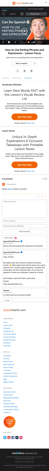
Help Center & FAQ (9, 392)
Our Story (6, 358)
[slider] (32, 42)
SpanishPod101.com (28, 458)
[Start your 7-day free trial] (9, 422)
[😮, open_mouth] (45, 194)
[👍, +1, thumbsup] (45, 196)
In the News (7, 370)
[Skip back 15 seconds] (3, 42)
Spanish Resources (9, 340)
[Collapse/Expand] (24, 179)
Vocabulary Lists (8, 331)
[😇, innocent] (38, 194)
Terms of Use (29, 461)
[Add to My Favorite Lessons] (17, 71)
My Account (7, 401)
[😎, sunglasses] (18, 194)
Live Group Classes (9, 337)
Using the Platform (9, 403)
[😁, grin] (11, 194)
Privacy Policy (19, 461)
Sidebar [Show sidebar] (36, 14)
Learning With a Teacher (11, 409)
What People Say (8, 364)
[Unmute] (28, 42)
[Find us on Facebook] (13, 437)
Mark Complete (21, 63)
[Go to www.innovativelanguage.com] (24, 452)
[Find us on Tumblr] (17, 437)
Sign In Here (31, 123)
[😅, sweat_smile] (28, 194)
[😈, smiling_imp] (38, 196)
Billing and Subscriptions (11, 398)
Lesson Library (6, 9)
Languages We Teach (10, 373)
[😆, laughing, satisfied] (25, 194)
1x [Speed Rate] (21, 42)
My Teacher (7, 343)
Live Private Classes (9, 334)
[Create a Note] (24, 71)
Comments (27, 78)
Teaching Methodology (10, 406)
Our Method (7, 356)
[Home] (22, 5)
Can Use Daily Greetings (19, 9)
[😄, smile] (4, 194)
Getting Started (8, 395)
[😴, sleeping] (42, 194)
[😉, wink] (31, 194)
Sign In (9, 189)
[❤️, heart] (42, 196)
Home (5, 322)
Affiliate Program (8, 382)
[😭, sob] (35, 194)
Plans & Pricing (8, 367)
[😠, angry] (21, 194)
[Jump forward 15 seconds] (15, 42)
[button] (46, 3)
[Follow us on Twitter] (5, 437)
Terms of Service (23, 467)
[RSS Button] (3, 184)
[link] (22, 14)
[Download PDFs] (31, 71)
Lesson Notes (16, 78)
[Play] (9, 42)
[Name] (24, 221)
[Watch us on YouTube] (9, 437)
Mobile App (6, 346)
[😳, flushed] (8, 194)
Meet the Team (8, 361)
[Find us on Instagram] (21, 437)
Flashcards (6, 328)
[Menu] (3, 3)
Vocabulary (5, 78)
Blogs (5, 379)
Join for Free (24, 116)
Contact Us (6, 412)
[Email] (24, 226)
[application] (24, 31)
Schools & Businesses (10, 376)
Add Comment (24, 231)
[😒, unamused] (14, 194)
